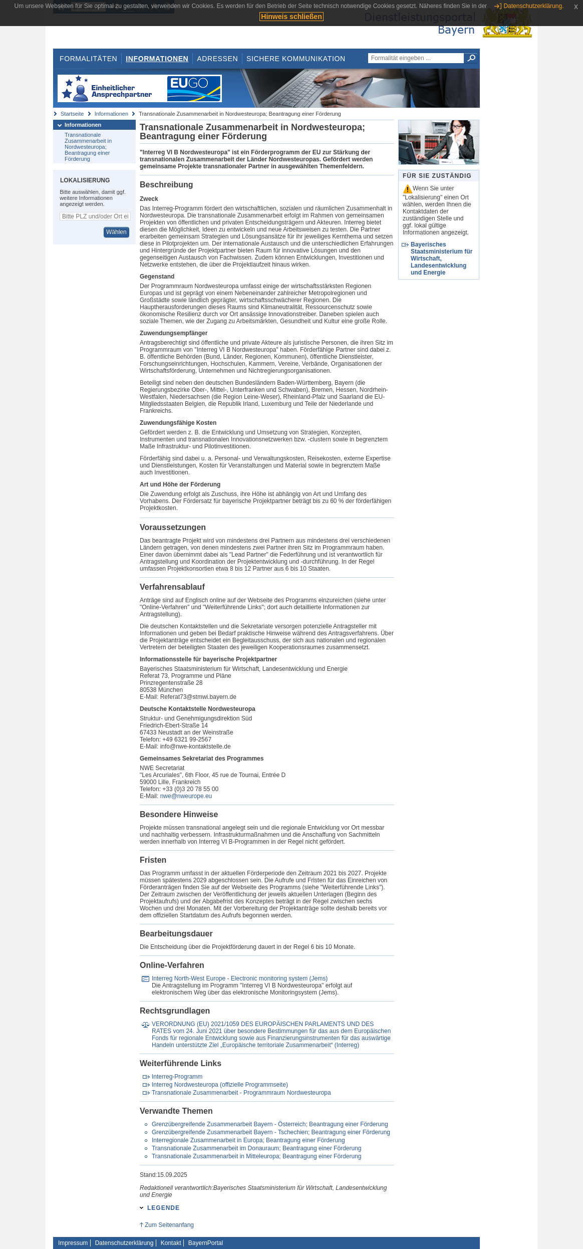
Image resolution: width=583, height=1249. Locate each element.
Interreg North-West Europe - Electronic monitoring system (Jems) (240, 978)
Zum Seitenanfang (169, 1224)
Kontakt (171, 1242)
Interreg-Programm (177, 1076)
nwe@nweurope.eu (186, 796)
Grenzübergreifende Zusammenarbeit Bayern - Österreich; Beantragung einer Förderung (270, 1124)
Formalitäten (88, 59)
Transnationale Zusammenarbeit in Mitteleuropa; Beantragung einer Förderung (256, 1156)
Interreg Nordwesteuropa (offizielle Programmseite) (220, 1084)
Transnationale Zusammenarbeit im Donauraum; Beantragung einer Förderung (256, 1148)
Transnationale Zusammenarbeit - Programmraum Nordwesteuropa (241, 1092)
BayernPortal (205, 1242)
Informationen (157, 59)
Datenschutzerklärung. (533, 6)
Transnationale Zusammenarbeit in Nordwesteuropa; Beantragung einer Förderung (88, 147)
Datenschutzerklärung (124, 1242)
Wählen (116, 231)
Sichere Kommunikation (296, 59)
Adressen (217, 59)
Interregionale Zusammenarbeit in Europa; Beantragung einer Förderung (248, 1140)
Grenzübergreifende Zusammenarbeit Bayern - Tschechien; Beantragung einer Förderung (271, 1132)
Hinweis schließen (291, 17)
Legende (163, 1207)
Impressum (73, 1242)
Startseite (72, 114)
